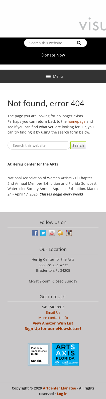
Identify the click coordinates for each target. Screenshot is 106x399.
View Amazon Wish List (53, 323)
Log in (62, 393)
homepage (76, 121)
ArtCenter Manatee (60, 388)
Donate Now (53, 55)
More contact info (53, 317)
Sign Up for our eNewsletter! (53, 328)
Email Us (53, 312)
